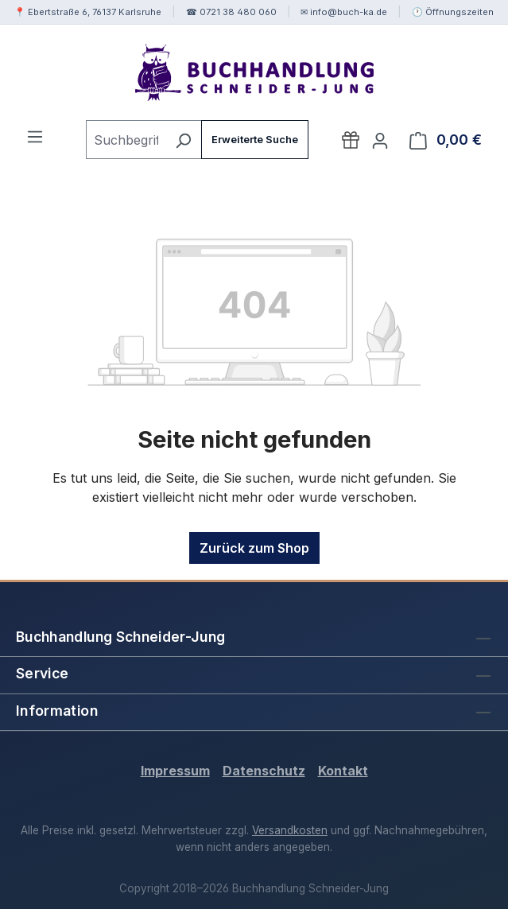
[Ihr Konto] (380, 140)
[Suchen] (183, 139)
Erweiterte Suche (254, 140)
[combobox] (125, 139)
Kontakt (343, 771)
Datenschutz (264, 771)
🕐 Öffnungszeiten (453, 11)
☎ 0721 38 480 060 (231, 11)
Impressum (175, 771)
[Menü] (35, 136)
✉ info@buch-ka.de (344, 11)
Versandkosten (290, 830)
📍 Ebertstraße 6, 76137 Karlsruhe (87, 11)
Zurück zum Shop (254, 548)
